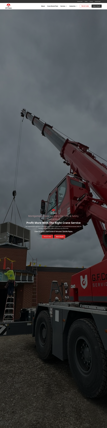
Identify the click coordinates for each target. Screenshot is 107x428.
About (43, 6)
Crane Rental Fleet (52, 6)
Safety (86, 1)
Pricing (91, 1)
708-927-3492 (85, 6)
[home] (8, 6)
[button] (63, 6)
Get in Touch (96, 6)
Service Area (79, 1)
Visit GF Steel (97, 1)
